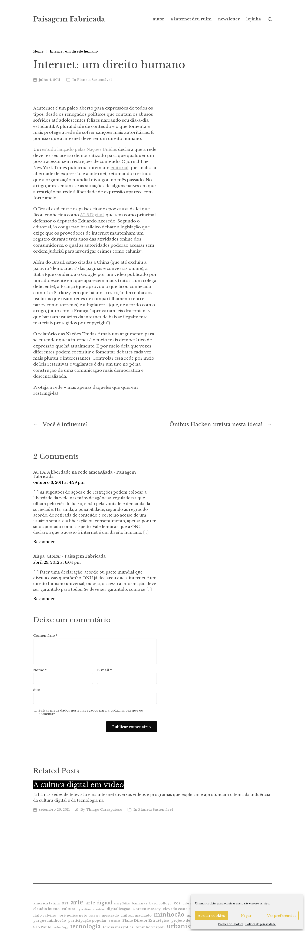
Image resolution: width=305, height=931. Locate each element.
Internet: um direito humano (74, 51)
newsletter (229, 19)
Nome (40, 670)
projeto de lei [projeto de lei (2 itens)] (183, 920)
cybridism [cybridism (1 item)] (84, 909)
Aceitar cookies (211, 916)
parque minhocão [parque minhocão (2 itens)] (49, 920)
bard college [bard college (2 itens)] (160, 903)
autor (158, 19)
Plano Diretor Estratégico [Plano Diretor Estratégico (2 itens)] (145, 920)
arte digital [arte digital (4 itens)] (98, 903)
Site (36, 690)
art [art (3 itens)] (65, 903)
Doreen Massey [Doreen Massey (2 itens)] (146, 909)
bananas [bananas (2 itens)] (139, 903)
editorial (119, 167)
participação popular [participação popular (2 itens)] (87, 920)
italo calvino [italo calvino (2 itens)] (44, 915)
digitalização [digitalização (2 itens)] (118, 909)
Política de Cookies (230, 924)
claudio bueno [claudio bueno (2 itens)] (46, 909)
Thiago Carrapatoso (104, 809)
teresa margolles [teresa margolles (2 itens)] (118, 927)
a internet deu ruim (191, 19)
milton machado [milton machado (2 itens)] (136, 915)
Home (38, 51)
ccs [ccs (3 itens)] (177, 903)
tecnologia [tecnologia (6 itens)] (85, 926)
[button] (270, 19)
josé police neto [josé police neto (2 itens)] (72, 915)
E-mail (104, 670)
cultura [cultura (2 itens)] (68, 909)
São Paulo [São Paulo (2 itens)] (42, 927)
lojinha (253, 19)
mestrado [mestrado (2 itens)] (110, 915)
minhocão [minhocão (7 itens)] (169, 914)
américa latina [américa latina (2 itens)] (46, 903)
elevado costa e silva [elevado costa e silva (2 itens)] (181, 909)
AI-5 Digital (92, 214)
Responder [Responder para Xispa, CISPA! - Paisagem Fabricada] (44, 598)
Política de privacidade (260, 924)
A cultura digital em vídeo (78, 784)
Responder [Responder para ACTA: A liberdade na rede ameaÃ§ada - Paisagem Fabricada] (44, 542)
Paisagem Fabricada (69, 19)
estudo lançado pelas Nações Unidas (79, 149)
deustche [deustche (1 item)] (99, 909)
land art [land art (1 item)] (94, 915)
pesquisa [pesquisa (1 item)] (114, 921)
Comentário (45, 636)
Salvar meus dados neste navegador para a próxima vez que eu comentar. (91, 712)
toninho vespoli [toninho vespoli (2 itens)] (150, 927)
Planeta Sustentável (94, 80)
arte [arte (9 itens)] (76, 902)
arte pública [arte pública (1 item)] (122, 903)
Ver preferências (281, 916)
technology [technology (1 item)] (60, 927)
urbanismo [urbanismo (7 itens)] (183, 926)
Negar (246, 916)
